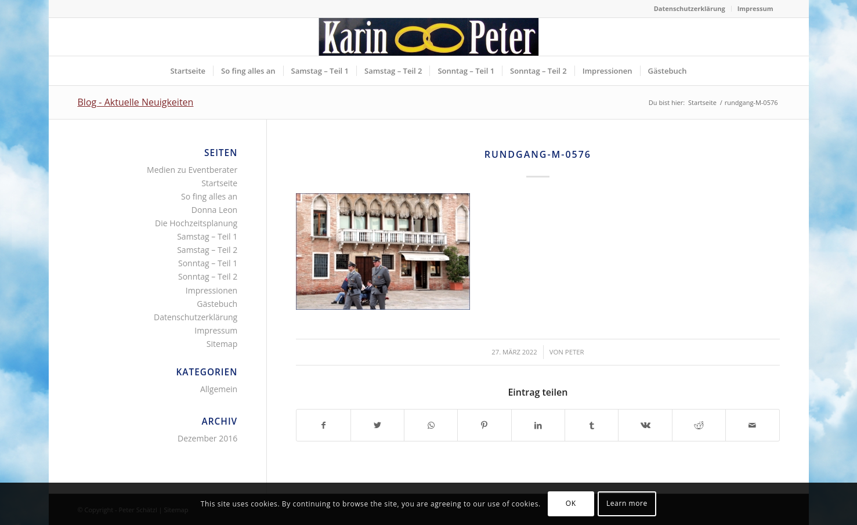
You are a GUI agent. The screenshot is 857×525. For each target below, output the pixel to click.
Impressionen (211, 290)
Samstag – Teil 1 (207, 236)
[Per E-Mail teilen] (752, 425)
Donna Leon (214, 209)
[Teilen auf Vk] (645, 425)
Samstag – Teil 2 (207, 249)
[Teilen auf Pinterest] (484, 425)
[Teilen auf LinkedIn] (538, 425)
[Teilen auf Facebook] (323, 425)
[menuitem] (690, 9)
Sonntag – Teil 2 (207, 276)
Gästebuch (217, 303)
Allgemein (218, 388)
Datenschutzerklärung (689, 8)
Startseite (219, 183)
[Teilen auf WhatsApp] (430, 425)
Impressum (755, 8)
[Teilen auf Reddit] (698, 425)
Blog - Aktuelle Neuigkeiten (136, 102)
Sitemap (222, 343)
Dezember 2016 (207, 438)
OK (571, 503)
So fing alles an (209, 196)
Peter (574, 351)
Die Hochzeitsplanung (196, 223)
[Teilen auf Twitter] (377, 425)
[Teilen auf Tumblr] (591, 425)
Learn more (627, 503)
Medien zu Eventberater (192, 169)
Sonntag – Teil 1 (207, 263)
